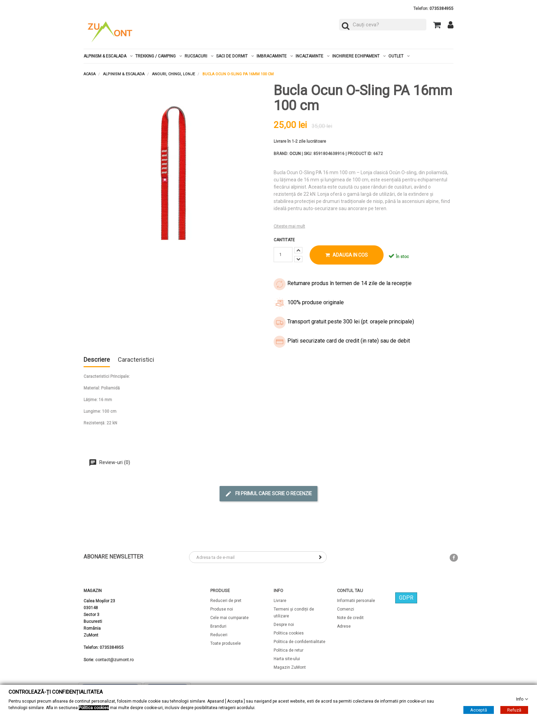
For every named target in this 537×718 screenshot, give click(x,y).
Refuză (514, 710)
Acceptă (478, 710)
